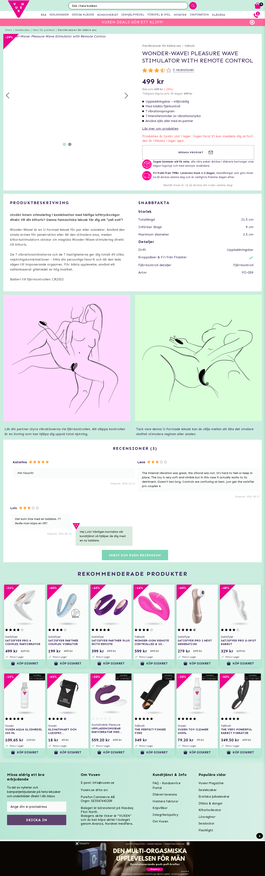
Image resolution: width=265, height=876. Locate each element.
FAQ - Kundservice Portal (167, 785)
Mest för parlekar (44, 30)
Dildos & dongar (211, 803)
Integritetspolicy (165, 815)
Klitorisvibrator (210, 810)
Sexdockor (206, 823)
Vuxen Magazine (211, 783)
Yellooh (189, 46)
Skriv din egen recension (135, 555)
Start (8, 30)
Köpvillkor (160, 808)
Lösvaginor (207, 817)
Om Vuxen (160, 821)
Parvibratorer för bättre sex (77, 30)
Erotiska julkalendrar (214, 796)
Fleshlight (206, 830)
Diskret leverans (165, 794)
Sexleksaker (22, 30)
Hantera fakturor (165, 801)
